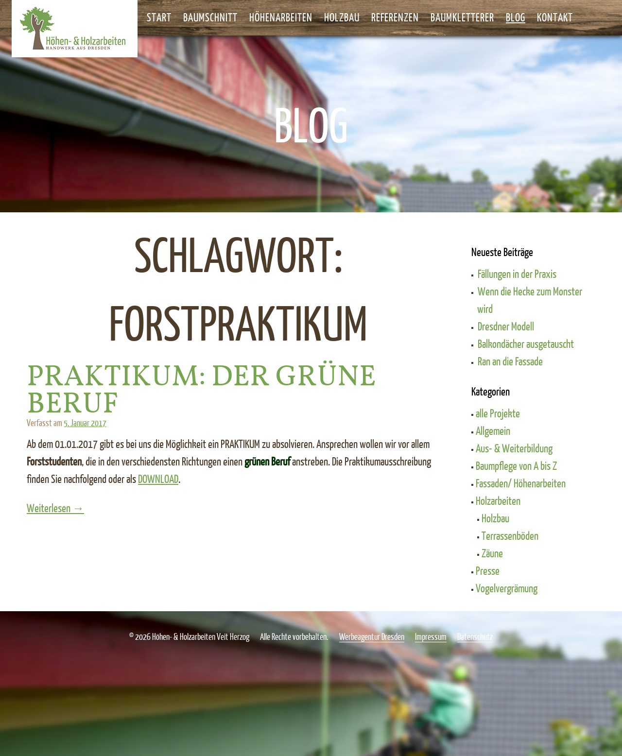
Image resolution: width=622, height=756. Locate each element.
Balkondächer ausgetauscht (526, 343)
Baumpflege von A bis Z (516, 465)
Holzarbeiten (498, 500)
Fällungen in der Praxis (517, 273)
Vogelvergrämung (506, 588)
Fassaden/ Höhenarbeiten (521, 483)
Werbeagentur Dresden (371, 636)
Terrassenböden (510, 535)
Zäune (492, 553)
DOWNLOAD (158, 478)
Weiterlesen (70, 507)
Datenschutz (475, 636)
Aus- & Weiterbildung (514, 448)
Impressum (431, 636)
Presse (488, 570)
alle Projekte (498, 413)
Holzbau (495, 518)
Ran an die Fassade (510, 361)
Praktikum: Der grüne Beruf (201, 391)
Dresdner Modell (506, 326)
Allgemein (493, 430)
